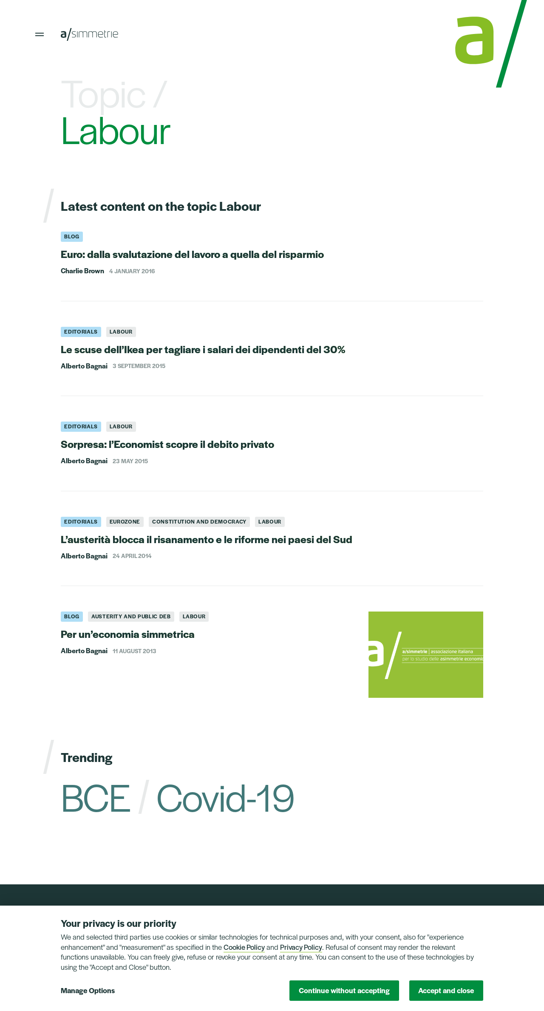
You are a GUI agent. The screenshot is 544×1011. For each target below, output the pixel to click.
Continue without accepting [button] (344, 990)
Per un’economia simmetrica (128, 633)
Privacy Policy (301, 947)
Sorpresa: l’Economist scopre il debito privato (167, 443)
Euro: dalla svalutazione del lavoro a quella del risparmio (192, 253)
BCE (95, 796)
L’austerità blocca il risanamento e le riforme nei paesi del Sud (206, 539)
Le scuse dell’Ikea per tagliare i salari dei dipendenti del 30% (203, 349)
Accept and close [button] (446, 990)
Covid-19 (225, 796)
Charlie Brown (82, 270)
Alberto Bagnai (84, 366)
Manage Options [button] (88, 990)
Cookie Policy (244, 947)
